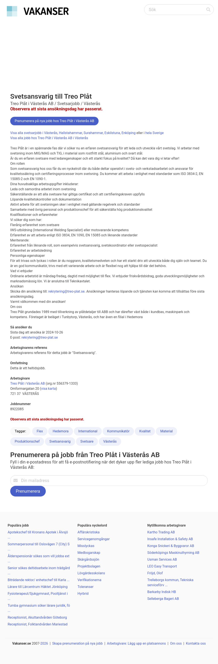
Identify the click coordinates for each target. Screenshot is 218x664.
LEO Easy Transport (162, 566)
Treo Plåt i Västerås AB (27, 383)
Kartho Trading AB (161, 532)
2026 (44, 643)
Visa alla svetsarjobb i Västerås (33, 133)
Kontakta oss (196, 643)
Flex (40, 431)
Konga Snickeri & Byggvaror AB (170, 546)
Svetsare (87, 441)
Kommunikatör (118, 431)
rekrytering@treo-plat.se (66, 291)
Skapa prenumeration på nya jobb (77, 643)
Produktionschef (27, 441)
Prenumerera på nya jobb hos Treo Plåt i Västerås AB (54, 121)
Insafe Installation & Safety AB (170, 539)
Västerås (110, 441)
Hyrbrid (83, 594)
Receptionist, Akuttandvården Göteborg (37, 617)
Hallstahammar (70, 133)
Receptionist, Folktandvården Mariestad (37, 624)
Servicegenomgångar (93, 539)
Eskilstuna (112, 133)
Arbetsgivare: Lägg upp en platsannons (136, 643)
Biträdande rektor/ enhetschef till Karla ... (39, 580)
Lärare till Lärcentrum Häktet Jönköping (37, 587)
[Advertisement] (109, 50)
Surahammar (93, 133)
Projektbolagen (88, 566)
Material (166, 431)
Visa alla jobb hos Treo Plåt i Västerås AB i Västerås (49, 138)
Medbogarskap (88, 553)
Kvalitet (145, 431)
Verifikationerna (89, 580)
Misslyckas (85, 546)
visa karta (48, 389)
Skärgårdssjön (88, 559)
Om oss (176, 643)
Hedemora (60, 431)
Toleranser (85, 587)
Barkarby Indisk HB (161, 592)
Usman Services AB (162, 559)
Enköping (129, 133)
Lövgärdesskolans (91, 573)
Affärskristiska (88, 532)
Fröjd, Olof (155, 573)
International (88, 431)
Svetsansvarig (60, 441)
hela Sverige (154, 133)
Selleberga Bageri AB (163, 599)
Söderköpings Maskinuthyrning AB (173, 553)
